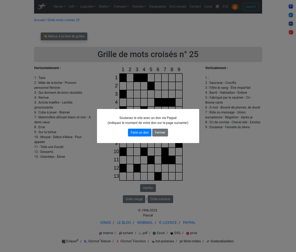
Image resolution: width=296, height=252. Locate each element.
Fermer (160, 132)
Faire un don (140, 132)
